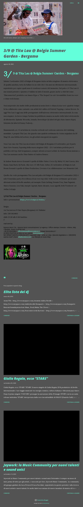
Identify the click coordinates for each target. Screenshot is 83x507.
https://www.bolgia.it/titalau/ (32, 200)
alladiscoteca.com (24, 237)
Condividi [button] (74, 278)
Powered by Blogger (41, 500)
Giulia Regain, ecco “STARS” (26, 378)
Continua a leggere (73, 315)
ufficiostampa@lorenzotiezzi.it (29, 231)
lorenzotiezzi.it (38, 233)
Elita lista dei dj (16, 292)
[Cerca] (72, 3)
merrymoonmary (46, 503)
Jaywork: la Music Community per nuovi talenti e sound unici (41, 467)
